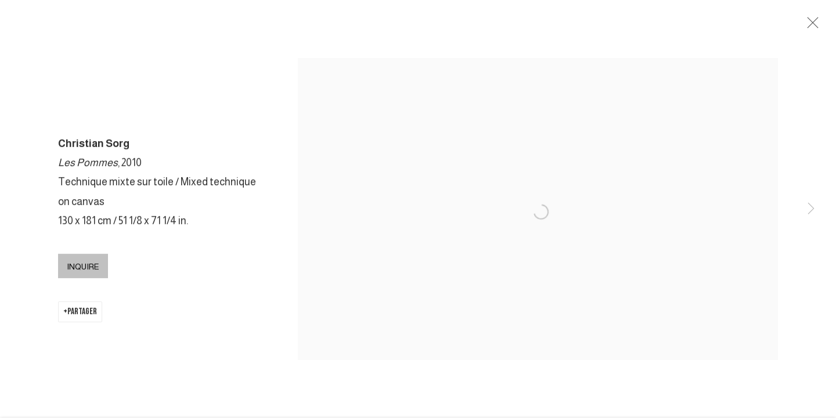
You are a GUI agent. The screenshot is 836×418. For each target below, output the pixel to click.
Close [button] (810, 26)
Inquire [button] (83, 267)
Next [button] (811, 209)
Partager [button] (82, 312)
